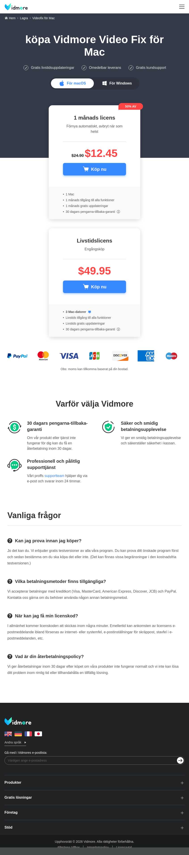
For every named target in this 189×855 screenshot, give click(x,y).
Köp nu (99, 169)
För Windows (120, 83)
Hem (12, 18)
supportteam (54, 476)
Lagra (24, 18)
